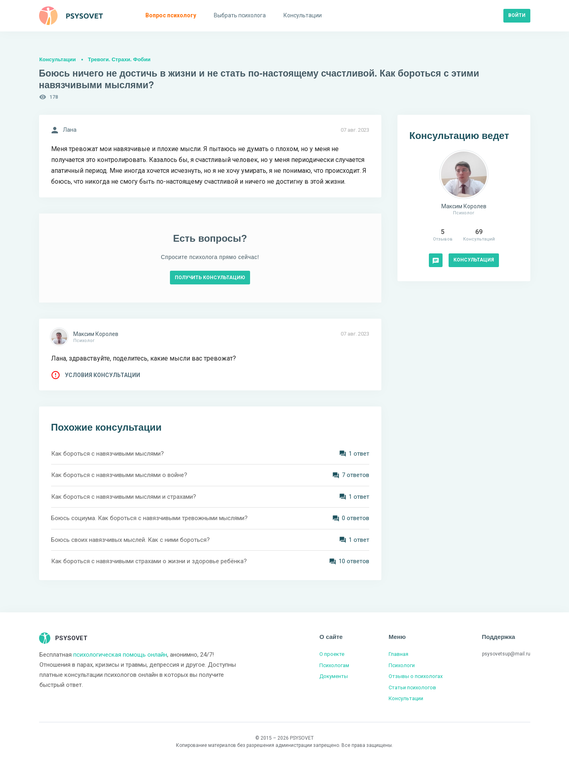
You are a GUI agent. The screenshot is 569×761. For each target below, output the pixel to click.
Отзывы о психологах (416, 676)
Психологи (402, 665)
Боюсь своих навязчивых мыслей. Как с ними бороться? (130, 539)
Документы (333, 676)
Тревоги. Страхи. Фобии (119, 59)
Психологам (334, 665)
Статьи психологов (412, 687)
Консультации (57, 59)
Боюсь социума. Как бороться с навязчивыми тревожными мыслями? (149, 518)
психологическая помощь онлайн (120, 654)
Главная (398, 654)
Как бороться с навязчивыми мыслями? (107, 453)
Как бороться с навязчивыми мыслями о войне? (119, 475)
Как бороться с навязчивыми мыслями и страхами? (123, 496)
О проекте (331, 654)
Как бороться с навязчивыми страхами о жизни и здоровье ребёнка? (149, 561)
